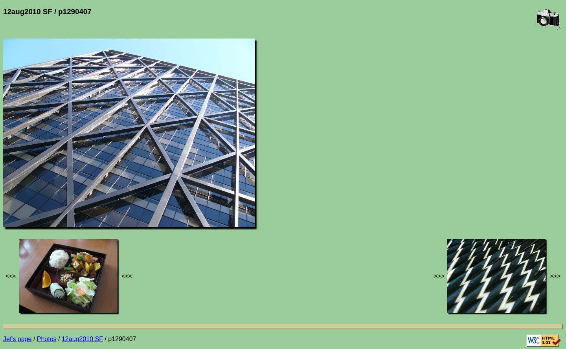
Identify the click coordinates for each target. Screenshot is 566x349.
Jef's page (17, 339)
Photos (47, 339)
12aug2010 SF (82, 339)
